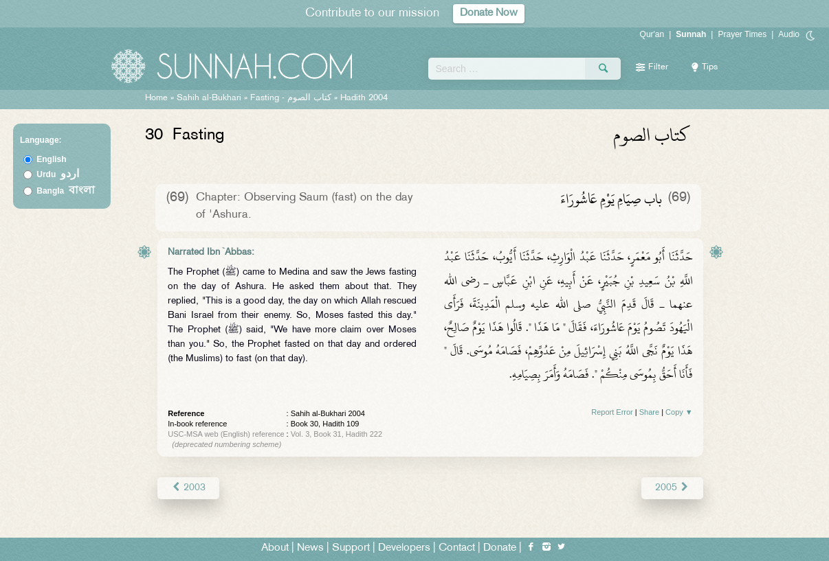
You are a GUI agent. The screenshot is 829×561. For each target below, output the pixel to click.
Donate (499, 548)
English (51, 159)
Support (351, 548)
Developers (404, 548)
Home (156, 98)
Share (649, 412)
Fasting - (292, 98)
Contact (457, 548)
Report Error (612, 412)
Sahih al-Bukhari (209, 98)
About (275, 548)
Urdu (57, 174)
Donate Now (489, 13)
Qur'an (652, 34)
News (310, 548)
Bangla (65, 191)
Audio (788, 34)
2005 (672, 487)
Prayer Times (742, 34)
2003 (188, 487)
